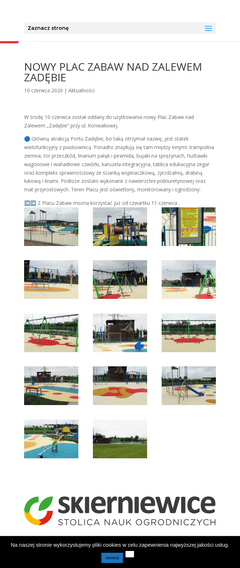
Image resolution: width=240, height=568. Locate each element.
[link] (120, 11)
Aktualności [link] (81, 90)
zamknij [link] (112, 558)
